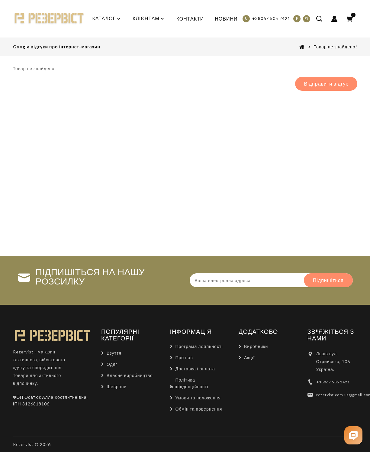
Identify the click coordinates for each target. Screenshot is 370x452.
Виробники (256, 346)
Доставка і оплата (195, 368)
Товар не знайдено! (335, 46)
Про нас (184, 357)
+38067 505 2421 (333, 382)
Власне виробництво (130, 375)
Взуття (114, 353)
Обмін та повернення (198, 408)
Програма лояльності (199, 346)
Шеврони (117, 386)
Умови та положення (198, 397)
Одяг (112, 364)
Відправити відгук (326, 83)
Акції (249, 357)
